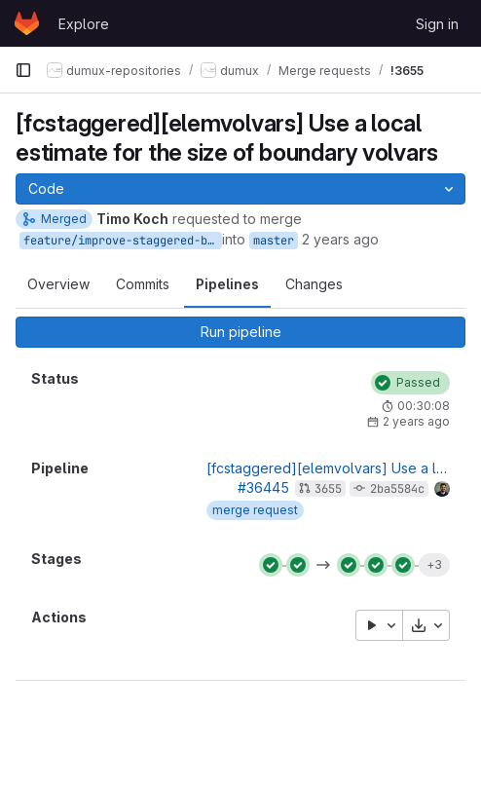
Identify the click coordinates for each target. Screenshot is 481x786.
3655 (328, 489)
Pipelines (227, 284)
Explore (83, 24)
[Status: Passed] (410, 382)
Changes (314, 284)
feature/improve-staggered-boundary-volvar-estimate (122, 240)
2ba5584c (397, 489)
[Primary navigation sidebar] (23, 70)
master (273, 240)
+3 (434, 564)
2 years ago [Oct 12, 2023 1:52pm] (340, 239)
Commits (142, 284)
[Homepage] (27, 23)
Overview (58, 284)
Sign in (437, 24)
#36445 (263, 487)
